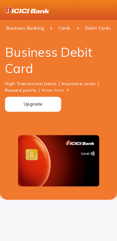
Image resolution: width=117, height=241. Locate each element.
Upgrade (33, 104)
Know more (53, 90)
